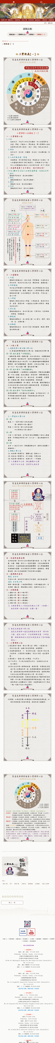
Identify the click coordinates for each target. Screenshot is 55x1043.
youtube (31, 908)
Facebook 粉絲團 (23, 908)
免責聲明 (52, 914)
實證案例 (45, 914)
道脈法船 (18, 914)
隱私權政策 (33, 917)
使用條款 (25, 917)
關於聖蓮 (11, 914)
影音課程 (25, 914)
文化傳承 (32, 914)
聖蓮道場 (38, 914)
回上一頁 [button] (12, 885)
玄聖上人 (5, 914)
